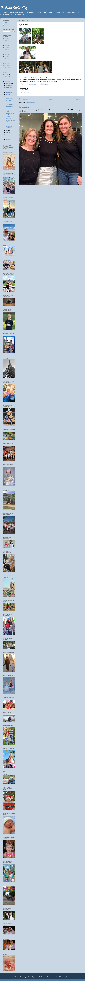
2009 (6, 76)
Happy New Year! (24, 107)
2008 (6, 79)
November (8, 85)
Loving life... (9, 124)
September (9, 90)
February (8, 137)
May (7, 130)
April (7, 132)
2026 (6, 38)
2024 (6, 43)
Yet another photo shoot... (10, 121)
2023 (6, 45)
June (7, 96)
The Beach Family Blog (13, 8)
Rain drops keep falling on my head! (10, 115)
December (8, 83)
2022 (6, 47)
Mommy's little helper (9, 107)
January (8, 139)
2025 (6, 40)
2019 (6, 54)
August (8, 92)
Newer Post (23, 99)
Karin (6, 25)
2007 (6, 81)
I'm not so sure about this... (9, 127)
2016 (6, 61)
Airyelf (58, 977)
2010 (6, 74)
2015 (6, 63)
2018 (6, 56)
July (7, 94)
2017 (6, 58)
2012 (6, 70)
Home (51, 99)
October (8, 87)
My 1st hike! (9, 101)
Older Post (78, 99)
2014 (6, 65)
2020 (6, 52)
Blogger (68, 977)
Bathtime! (8, 118)
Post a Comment (25, 92)
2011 (6, 72)
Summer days (9, 98)
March (8, 134)
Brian (6, 22)
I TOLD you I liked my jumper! (10, 103)
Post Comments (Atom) (31, 102)
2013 (6, 67)
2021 (6, 49)
